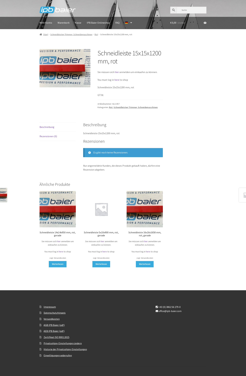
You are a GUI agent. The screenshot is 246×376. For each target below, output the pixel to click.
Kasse (78, 22)
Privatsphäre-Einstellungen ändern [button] (63, 343)
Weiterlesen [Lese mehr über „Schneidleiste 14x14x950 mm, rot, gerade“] (57, 264)
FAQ (117, 22)
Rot (96, 34)
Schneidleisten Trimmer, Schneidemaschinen (71, 34)
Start (45, 34)
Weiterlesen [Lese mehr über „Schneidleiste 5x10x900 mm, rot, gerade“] (101, 264)
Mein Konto (46, 22)
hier (117, 72)
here (117, 79)
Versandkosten (52, 318)
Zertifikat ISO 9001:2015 (56, 337)
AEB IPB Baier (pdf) (54, 331)
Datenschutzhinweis (55, 312)
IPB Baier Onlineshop (98, 22)
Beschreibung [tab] (47, 127)
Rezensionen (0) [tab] (48, 136)
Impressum (50, 306)
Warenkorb (64, 22)
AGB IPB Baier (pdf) (54, 325)
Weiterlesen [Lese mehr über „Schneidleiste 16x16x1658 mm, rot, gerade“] (144, 264)
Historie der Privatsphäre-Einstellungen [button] (65, 349)
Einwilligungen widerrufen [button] (58, 355)
